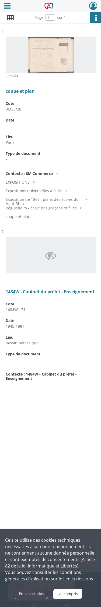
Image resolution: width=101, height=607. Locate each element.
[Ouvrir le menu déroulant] (7, 6)
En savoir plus (31, 593)
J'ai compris (67, 593)
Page (39, 17)
